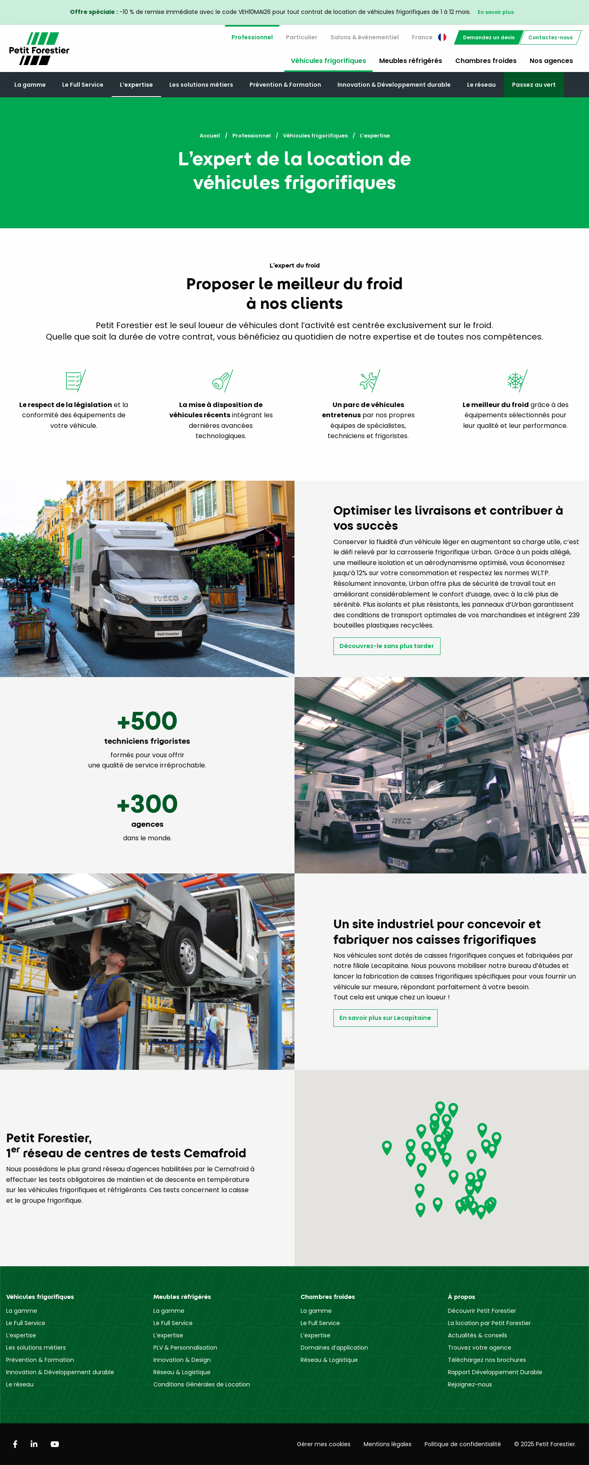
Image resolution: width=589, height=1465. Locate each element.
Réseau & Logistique (182, 1372)
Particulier (301, 37)
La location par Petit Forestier (489, 1323)
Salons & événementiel (364, 37)
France (429, 37)
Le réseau (481, 85)
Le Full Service (82, 85)
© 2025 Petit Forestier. (545, 1444)
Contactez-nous (550, 37)
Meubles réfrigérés (410, 60)
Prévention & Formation (285, 85)
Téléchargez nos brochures (487, 1360)
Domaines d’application (334, 1347)
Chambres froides (486, 60)
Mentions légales (387, 1444)
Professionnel (252, 37)
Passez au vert (534, 85)
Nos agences (551, 60)
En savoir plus (496, 12)
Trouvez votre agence (479, 1347)
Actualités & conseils (477, 1335)
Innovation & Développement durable (394, 85)
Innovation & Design (182, 1360)
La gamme (30, 85)
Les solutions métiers (201, 85)
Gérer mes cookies (324, 1444)
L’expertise (136, 85)
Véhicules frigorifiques (328, 60)
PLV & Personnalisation (185, 1347)
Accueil (210, 136)
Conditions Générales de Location (201, 1384)
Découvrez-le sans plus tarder (386, 646)
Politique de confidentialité (463, 1444)
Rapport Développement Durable (495, 1372)
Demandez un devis (489, 37)
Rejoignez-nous (470, 1384)
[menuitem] (252, 37)
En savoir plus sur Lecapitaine (385, 1018)
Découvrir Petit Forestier (482, 1311)
